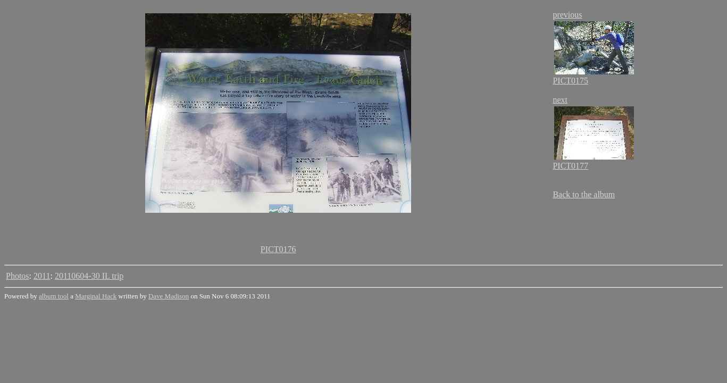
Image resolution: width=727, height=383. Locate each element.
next (560, 99)
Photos (17, 275)
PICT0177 (570, 165)
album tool (54, 296)
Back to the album (584, 194)
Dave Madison (168, 296)
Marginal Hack (95, 296)
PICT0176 (278, 249)
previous (567, 14)
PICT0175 (570, 80)
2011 (42, 275)
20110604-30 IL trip (89, 275)
